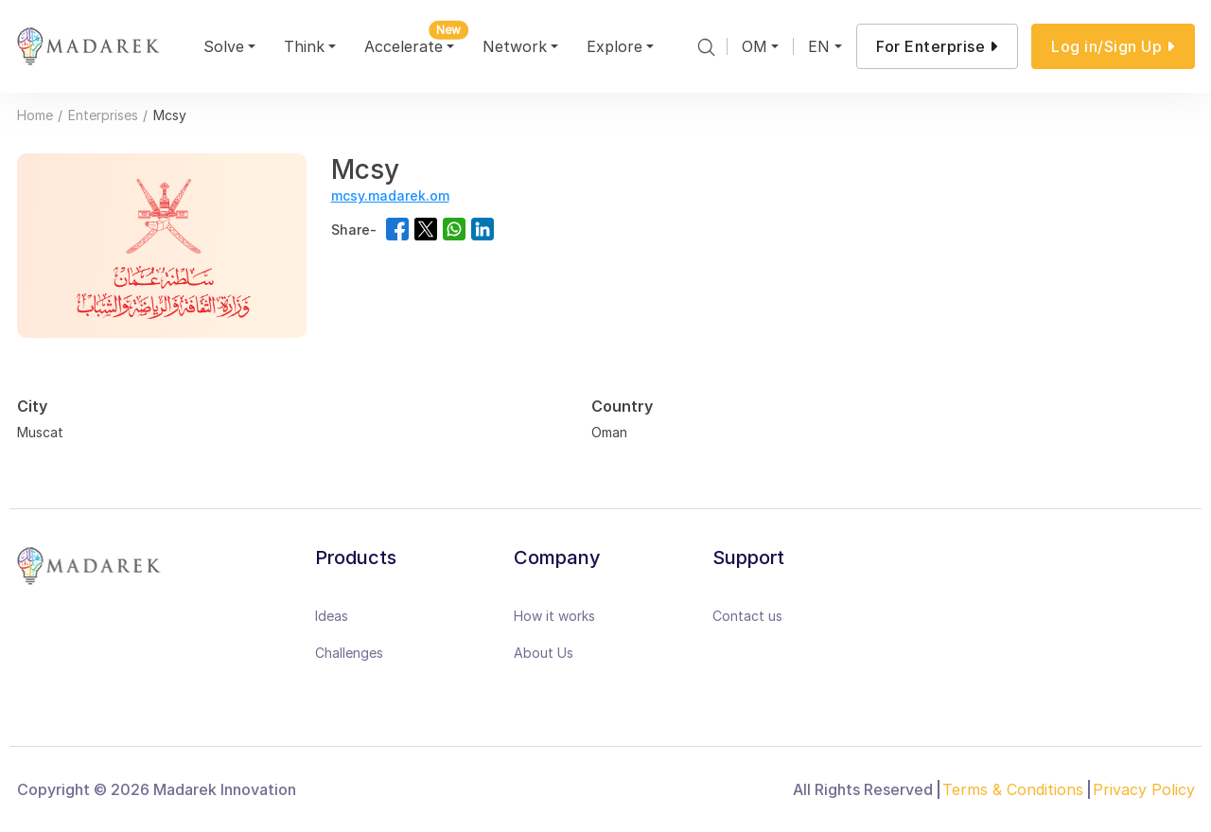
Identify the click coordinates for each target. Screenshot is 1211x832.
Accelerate (411, 43)
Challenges (349, 653)
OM (754, 46)
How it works (554, 616)
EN (819, 46)
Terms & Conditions (1012, 789)
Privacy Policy (1144, 789)
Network (515, 46)
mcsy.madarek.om (390, 195)
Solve (223, 46)
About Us (543, 653)
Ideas (331, 616)
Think (304, 46)
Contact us (747, 616)
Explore (614, 46)
